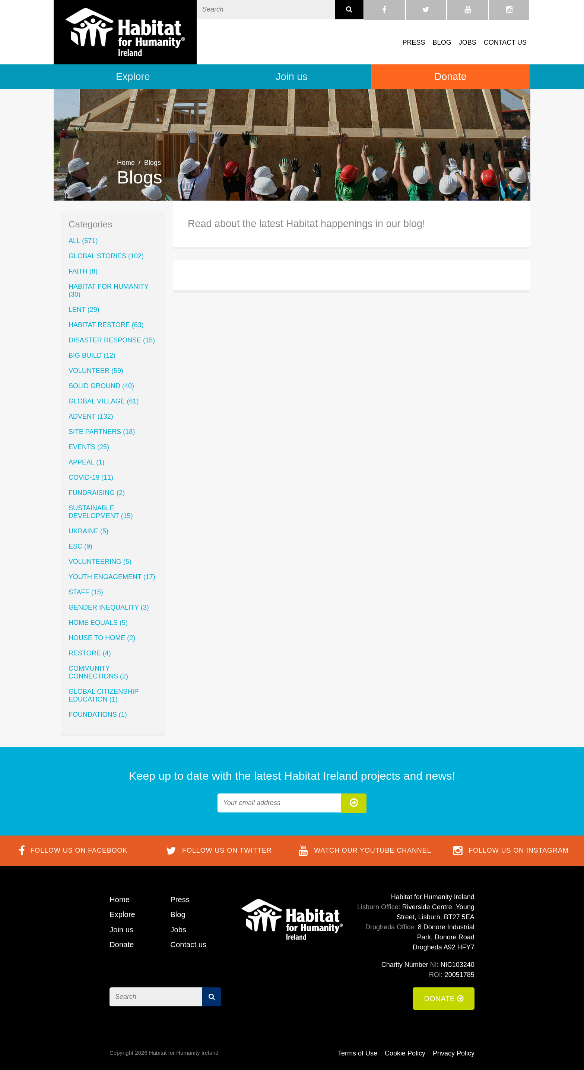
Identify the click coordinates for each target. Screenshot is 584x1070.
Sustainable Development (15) (101, 512)
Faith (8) (83, 271)
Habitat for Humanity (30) (109, 290)
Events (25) (89, 447)
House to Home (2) (102, 638)
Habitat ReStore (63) (106, 325)
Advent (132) (91, 416)
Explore (133, 76)
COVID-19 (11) (91, 477)
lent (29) (84, 309)
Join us (292, 76)
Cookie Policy (405, 1053)
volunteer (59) (96, 370)
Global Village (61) (104, 401)
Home (126, 162)
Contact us (505, 42)
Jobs (467, 42)
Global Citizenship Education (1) (104, 695)
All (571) (83, 241)
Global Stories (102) (106, 256)
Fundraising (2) (97, 492)
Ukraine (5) (88, 531)
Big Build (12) (92, 355)
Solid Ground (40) (101, 386)
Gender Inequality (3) (109, 607)
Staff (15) (86, 592)
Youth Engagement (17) (112, 577)
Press (414, 42)
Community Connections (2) (98, 672)
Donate (450, 76)
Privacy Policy (454, 1053)
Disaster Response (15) (112, 340)
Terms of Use (357, 1053)
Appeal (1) (86, 462)
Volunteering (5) (100, 561)
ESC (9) (80, 546)
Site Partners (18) (102, 431)
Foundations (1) (98, 714)
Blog (442, 42)
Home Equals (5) (98, 622)
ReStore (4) (90, 653)
